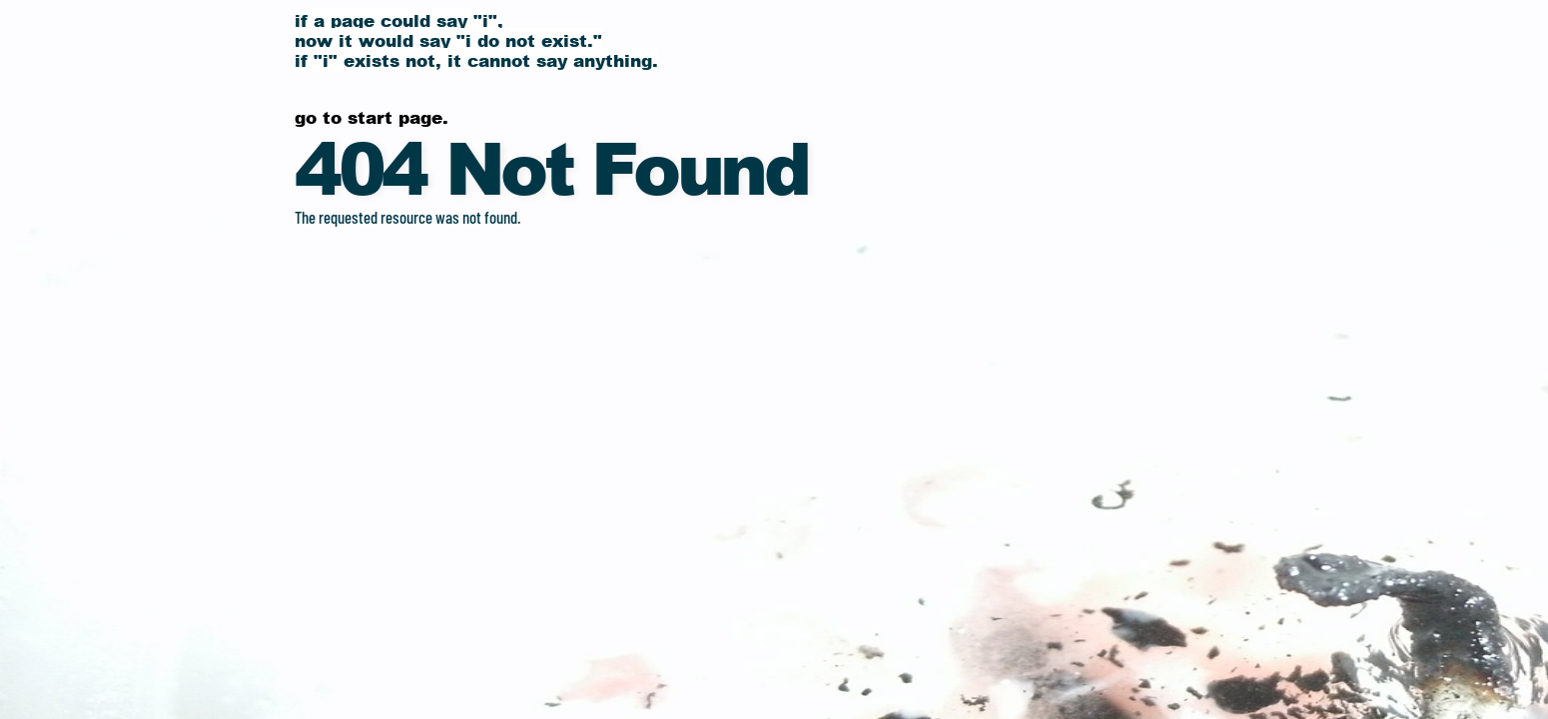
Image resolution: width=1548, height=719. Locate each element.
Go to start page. (371, 117)
